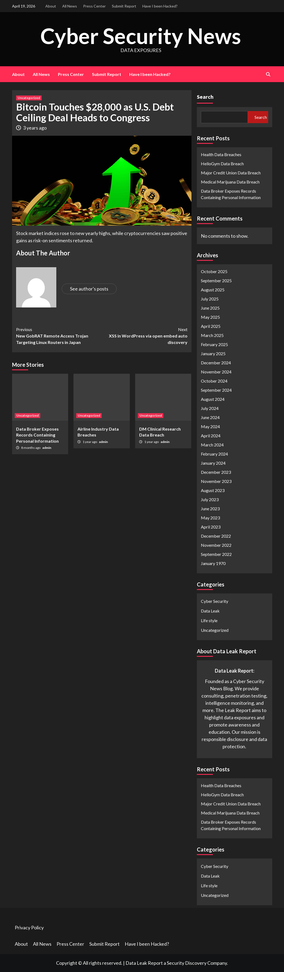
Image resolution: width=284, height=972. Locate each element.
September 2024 (216, 390)
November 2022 (216, 545)
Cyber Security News (140, 35)
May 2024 (210, 426)
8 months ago (31, 448)
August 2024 (212, 399)
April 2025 (210, 326)
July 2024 (210, 408)
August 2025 (212, 289)
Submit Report (124, 6)
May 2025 (210, 317)
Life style (209, 620)
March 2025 (212, 335)
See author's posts (89, 289)
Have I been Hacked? (160, 6)
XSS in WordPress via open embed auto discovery (144, 335)
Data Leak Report (144, 963)
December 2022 (216, 535)
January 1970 (213, 563)
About (50, 6)
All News (69, 6)
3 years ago (35, 128)
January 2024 (213, 462)
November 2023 (216, 481)
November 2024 (216, 371)
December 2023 (216, 472)
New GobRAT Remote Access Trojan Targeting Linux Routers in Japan (59, 335)
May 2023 (210, 517)
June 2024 (210, 417)
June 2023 (210, 508)
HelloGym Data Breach (222, 163)
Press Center (94, 6)
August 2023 (212, 490)
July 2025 (210, 298)
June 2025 (210, 307)
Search (205, 96)
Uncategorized (29, 98)
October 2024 (214, 380)
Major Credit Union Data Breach (231, 172)
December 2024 (216, 362)
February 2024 (214, 453)
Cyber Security (214, 601)
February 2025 (214, 344)
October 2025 (214, 271)
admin (46, 448)
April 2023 (210, 526)
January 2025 (213, 353)
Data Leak (210, 610)
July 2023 (210, 499)
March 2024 (212, 444)
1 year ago (90, 442)
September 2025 (216, 280)
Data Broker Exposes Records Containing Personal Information (37, 434)
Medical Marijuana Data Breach (230, 181)
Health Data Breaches (221, 154)
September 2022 (216, 554)
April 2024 (210, 435)
